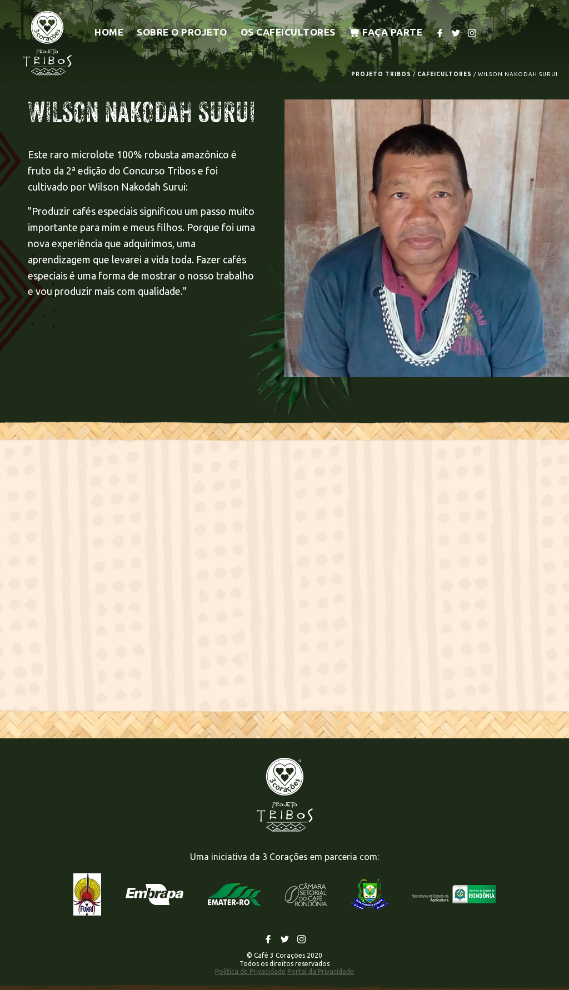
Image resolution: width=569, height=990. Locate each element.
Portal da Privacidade (320, 971)
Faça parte (386, 32)
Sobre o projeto (182, 32)
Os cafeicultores (288, 32)
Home (108, 32)
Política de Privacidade (250, 971)
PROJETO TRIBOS (381, 74)
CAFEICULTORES (444, 74)
